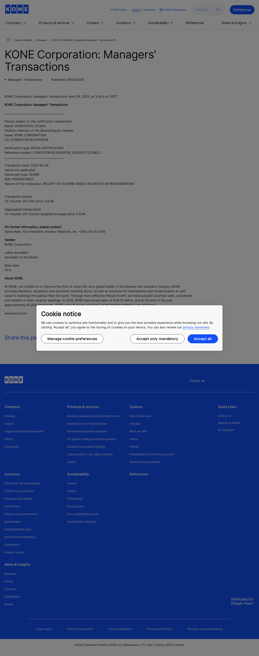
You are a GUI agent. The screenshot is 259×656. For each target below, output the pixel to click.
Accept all (203, 339)
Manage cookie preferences (72, 339)
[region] (129, 328)
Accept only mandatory (157, 339)
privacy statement (196, 327)
